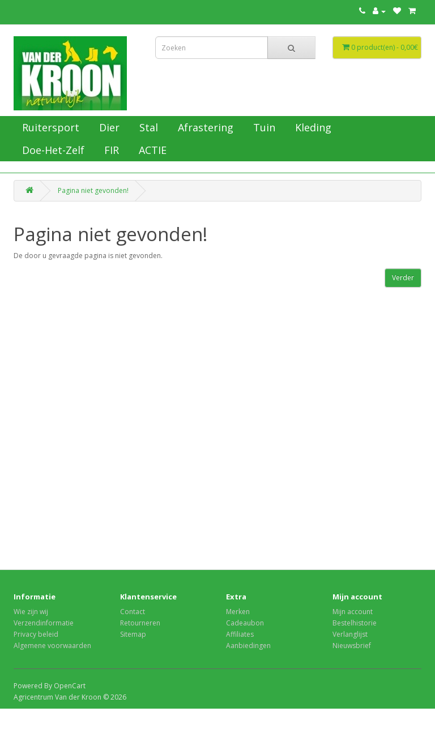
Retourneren (140, 623)
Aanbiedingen (248, 645)
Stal (147, 127)
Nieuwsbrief (351, 645)
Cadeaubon (245, 623)
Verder (403, 277)
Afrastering (204, 127)
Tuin (262, 127)
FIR (110, 150)
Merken (238, 611)
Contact (132, 611)
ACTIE (151, 150)
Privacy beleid (36, 634)
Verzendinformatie (44, 623)
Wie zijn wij (31, 611)
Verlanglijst (350, 634)
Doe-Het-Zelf (51, 150)
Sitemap (133, 634)
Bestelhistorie (354, 623)
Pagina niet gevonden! (93, 190)
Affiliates (240, 634)
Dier (108, 127)
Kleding (311, 127)
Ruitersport (49, 127)
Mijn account (352, 611)
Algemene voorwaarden (52, 645)
